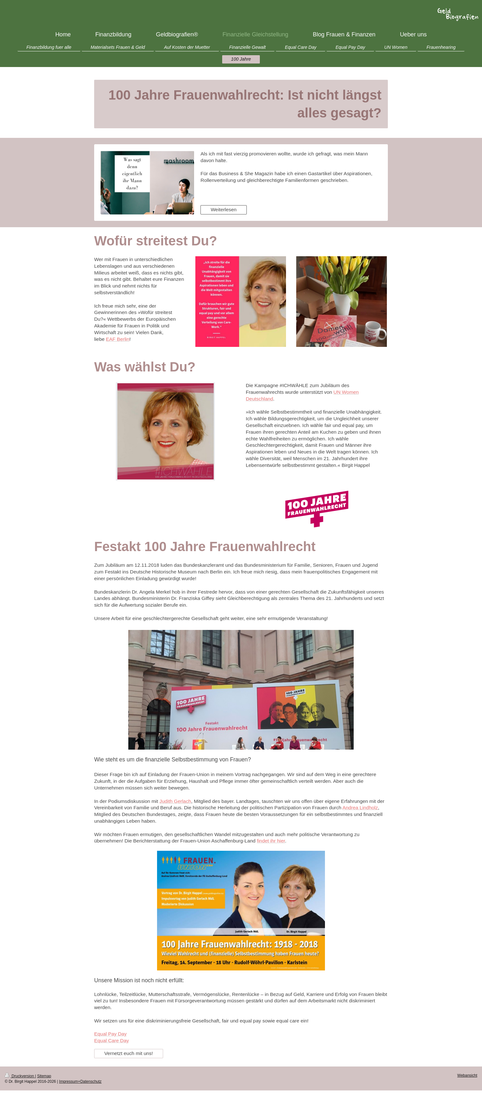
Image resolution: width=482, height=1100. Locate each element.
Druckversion (20, 1076)
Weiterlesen (224, 209)
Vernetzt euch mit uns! (128, 1053)
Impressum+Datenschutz (80, 1081)
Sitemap (44, 1076)
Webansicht (467, 1075)
